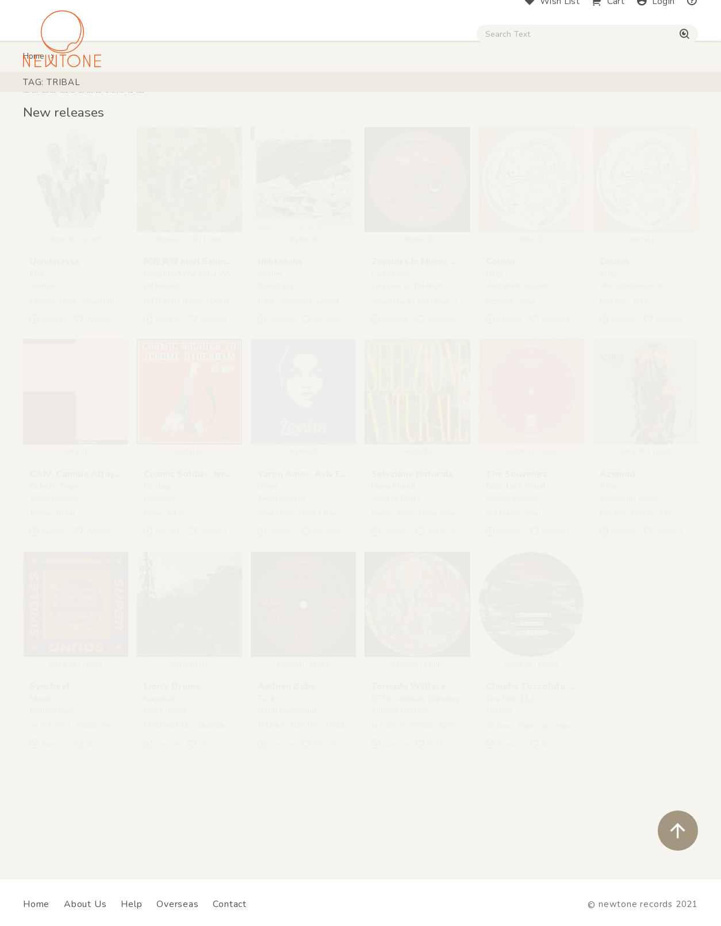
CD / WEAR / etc (418, 98)
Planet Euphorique (287, 778)
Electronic (499, 369)
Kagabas (160, 767)
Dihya (268, 554)
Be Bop (157, 554)
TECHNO (271, 794)
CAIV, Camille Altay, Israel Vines (99, 542)
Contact (230, 904)
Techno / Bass (140, 98)
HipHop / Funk (222, 98)
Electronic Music (53, 369)
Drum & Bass (318, 582)
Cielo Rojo (390, 341)
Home (33, 124)
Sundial (42, 354)
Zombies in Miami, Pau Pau (428, 330)
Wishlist (93, 387)
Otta (494, 341)
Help (131, 904)
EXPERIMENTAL (168, 794)
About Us (85, 904)
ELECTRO (305, 794)
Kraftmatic (160, 566)
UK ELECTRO (50, 794)
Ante (609, 341)
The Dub (499, 778)
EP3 (37, 341)
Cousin (500, 330)
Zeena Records (282, 566)
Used (487, 98)
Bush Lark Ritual (516, 554)
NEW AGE (454, 794)
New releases (63, 181)
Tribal (90, 369)
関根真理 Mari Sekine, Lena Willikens (221, 330)
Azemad (617, 542)
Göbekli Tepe (54, 554)
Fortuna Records (513, 566)
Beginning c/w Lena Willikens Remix (211, 341)
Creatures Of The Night (407, 354)
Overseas (177, 904)
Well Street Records (517, 354)
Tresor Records (54, 566)
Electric (381, 582)
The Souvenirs (516, 542)
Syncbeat (50, 754)
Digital (535, 98)
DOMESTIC (227, 369)
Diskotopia (276, 354)
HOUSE (114, 794)
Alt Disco (499, 794)
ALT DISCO (388, 794)
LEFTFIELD (160, 369)
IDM (665, 582)
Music (40, 767)
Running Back (52, 778)
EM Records (163, 354)
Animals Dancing (399, 778)
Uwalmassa (54, 330)
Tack (266, 767)
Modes (270, 341)
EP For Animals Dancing (415, 767)
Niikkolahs (280, 330)
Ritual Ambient (441, 582)
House (402, 369)
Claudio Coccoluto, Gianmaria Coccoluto (573, 754)
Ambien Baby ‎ (287, 754)
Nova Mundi (393, 554)
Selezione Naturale (412, 542)
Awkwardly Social (629, 566)
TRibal (65, 582)
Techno (40, 582)
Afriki (609, 554)
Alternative (295, 369)
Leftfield (114, 369)
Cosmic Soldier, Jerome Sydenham (218, 542)
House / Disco (58, 98)
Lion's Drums (172, 754)
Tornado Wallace (408, 754)
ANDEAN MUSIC (222, 794)
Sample (47, 387)
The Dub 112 (510, 767)
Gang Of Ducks (396, 566)
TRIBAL (193, 369)
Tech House (432, 369)
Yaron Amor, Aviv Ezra (306, 542)
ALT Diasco (502, 582)
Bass (286, 582)
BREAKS (613, 582)
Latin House (556, 794)
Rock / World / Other (318, 98)
